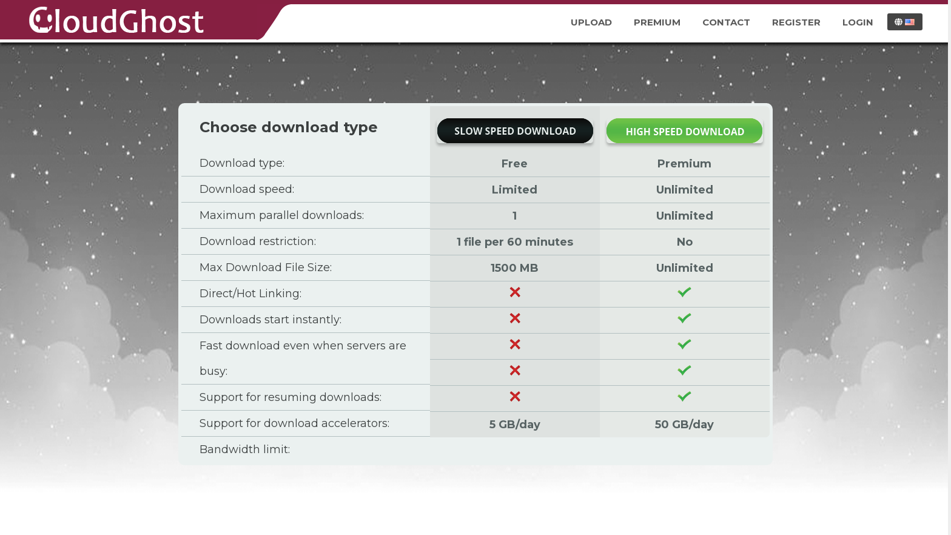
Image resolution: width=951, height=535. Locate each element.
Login (857, 22)
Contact (726, 22)
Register (796, 22)
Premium (657, 22)
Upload (591, 22)
